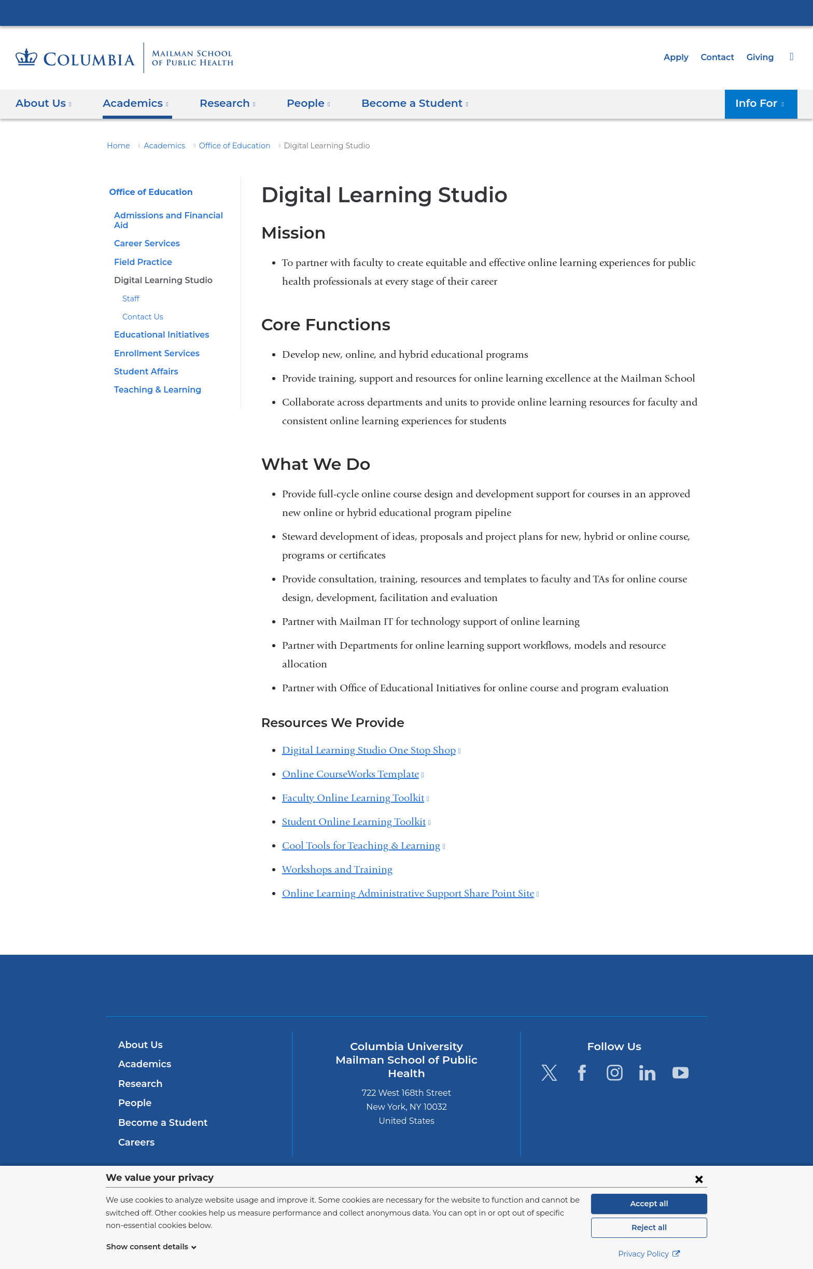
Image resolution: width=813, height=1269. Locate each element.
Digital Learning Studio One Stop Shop (371, 750)
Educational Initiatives (158, 324)
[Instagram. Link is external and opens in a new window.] (614, 1072)
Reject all (649, 1227)
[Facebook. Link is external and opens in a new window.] (582, 1072)
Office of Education (222, 146)
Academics (159, 146)
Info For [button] (763, 103)
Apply (680, 57)
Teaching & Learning (154, 379)
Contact (720, 57)
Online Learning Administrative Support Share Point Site (410, 893)
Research (139, 1084)
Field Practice (141, 251)
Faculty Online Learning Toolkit (355, 798)
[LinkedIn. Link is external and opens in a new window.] (647, 1072)
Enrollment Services (154, 343)
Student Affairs (143, 361)
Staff (129, 289)
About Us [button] (44, 103)
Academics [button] (132, 103)
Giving (761, 57)
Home (117, 146)
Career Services (145, 233)
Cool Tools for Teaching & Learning (363, 846)
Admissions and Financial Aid (173, 215)
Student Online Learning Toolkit (356, 822)
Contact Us (140, 307)
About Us (139, 1045)
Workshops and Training (337, 869)
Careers (135, 1142)
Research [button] (220, 103)
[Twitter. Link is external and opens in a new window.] (548, 1072)
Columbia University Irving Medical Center (406, 12)
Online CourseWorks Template (353, 774)
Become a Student (159, 1123)
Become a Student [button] (399, 103)
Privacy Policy (649, 1254)
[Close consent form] (699, 1178)
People (133, 1103)
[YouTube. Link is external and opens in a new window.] (680, 1072)
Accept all (649, 1204)
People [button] (298, 103)
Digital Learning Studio (159, 270)
